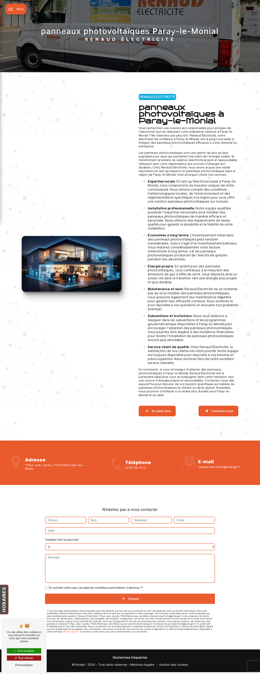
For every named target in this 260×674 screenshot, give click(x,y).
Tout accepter (24, 650)
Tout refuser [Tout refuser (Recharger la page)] (24, 658)
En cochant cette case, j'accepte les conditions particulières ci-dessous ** (96, 571)
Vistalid (79, 666)
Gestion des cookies (173, 666)
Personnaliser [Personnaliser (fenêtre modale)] (24, 665)
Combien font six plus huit (61, 523)
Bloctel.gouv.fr (71, 616)
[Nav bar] (15, 9)
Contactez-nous (214, 411)
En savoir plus (161, 411)
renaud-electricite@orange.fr (219, 450)
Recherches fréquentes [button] (130, 659)
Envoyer (134, 582)
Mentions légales (142, 666)
